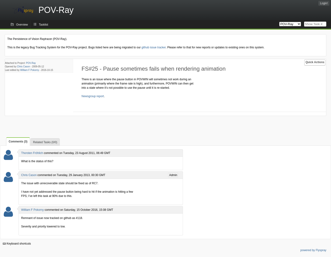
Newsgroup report (93, 96)
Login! (324, 3)
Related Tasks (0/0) (45, 142)
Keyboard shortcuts (17, 243)
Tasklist (43, 24)
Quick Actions (314, 62)
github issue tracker (153, 47)
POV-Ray (31, 63)
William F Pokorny (29, 70)
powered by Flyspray (313, 250)
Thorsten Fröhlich (32, 153)
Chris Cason (23, 66)
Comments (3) (18, 141)
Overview (22, 24)
